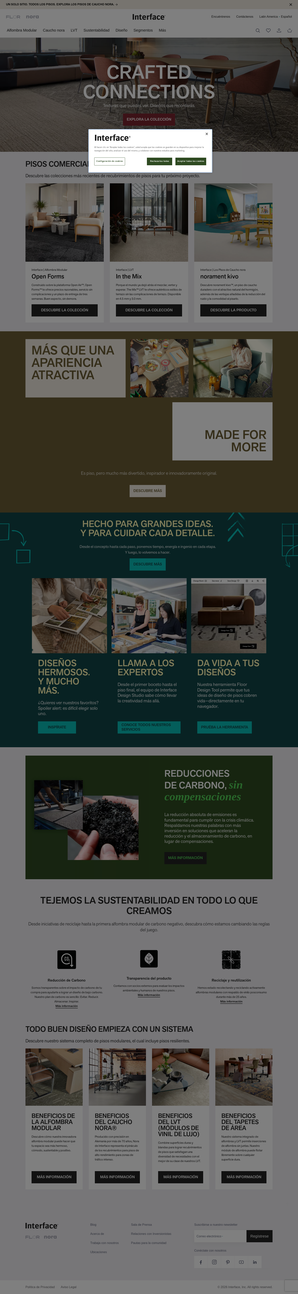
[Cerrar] (207, 134)
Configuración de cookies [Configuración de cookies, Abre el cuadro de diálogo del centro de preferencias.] (109, 161)
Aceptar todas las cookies (190, 161)
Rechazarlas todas (159, 161)
